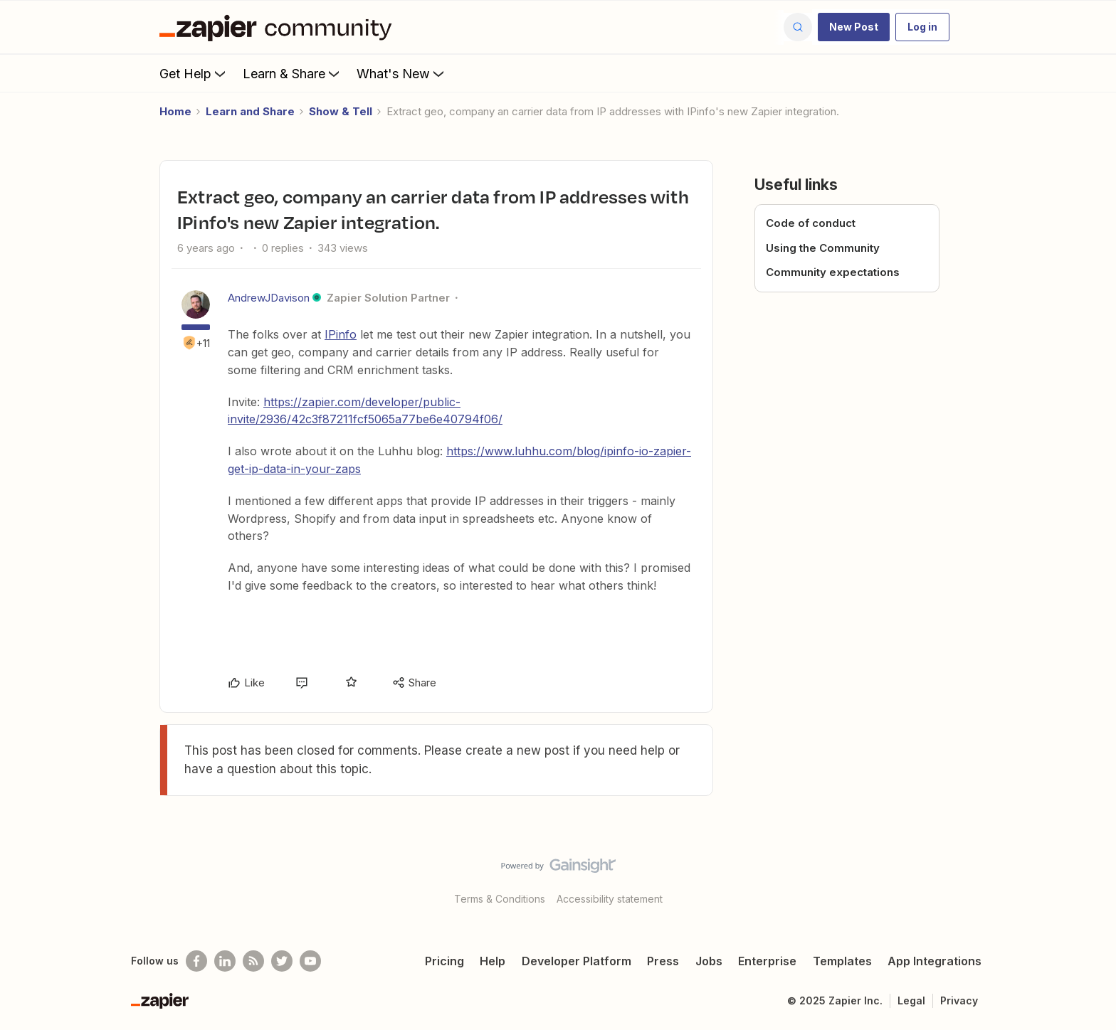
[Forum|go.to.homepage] (279, 27)
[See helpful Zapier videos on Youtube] (310, 961)
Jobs (708, 961)
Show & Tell (340, 111)
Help (492, 961)
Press (663, 961)
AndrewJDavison (269, 297)
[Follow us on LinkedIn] (225, 961)
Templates (842, 961)
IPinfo (341, 334)
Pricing (444, 961)
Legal (911, 1000)
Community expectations (833, 272)
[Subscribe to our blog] (253, 961)
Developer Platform (576, 961)
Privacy (959, 1000)
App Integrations (934, 961)
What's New (402, 73)
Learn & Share (292, 73)
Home (175, 111)
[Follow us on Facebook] (196, 961)
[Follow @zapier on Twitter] (282, 961)
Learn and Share (250, 111)
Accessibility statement (610, 899)
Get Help (193, 73)
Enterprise (767, 961)
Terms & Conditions (499, 899)
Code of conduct (811, 223)
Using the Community (823, 248)
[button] (854, 27)
